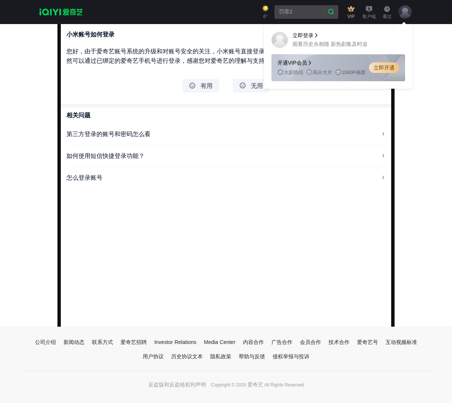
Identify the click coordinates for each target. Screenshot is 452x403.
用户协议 (153, 356)
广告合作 (281, 342)
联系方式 (102, 342)
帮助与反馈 (252, 356)
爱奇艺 (255, 385)
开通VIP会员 (294, 62)
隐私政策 (220, 356)
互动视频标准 (401, 342)
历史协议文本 (187, 356)
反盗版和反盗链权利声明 (177, 385)
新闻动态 (73, 342)
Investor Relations (175, 342)
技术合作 (339, 342)
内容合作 (253, 342)
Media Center (219, 342)
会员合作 (310, 342)
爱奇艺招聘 (134, 342)
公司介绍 (45, 342)
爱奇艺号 (367, 342)
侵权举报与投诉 (291, 356)
